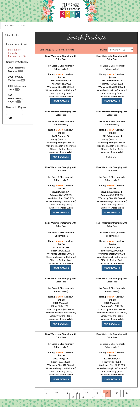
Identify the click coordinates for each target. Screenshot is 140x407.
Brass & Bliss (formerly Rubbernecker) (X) (17, 52)
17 (56, 393)
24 (127, 393)
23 (116, 393)
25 (73, 396)
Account (9, 26)
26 (83, 396)
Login (22, 26)
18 (66, 393)
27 (93, 396)
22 (106, 393)
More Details (61, 101)
